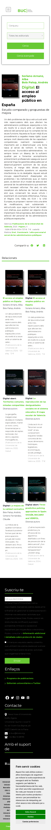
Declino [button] (31, 817)
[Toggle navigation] (8, 9)
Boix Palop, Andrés (35, 82)
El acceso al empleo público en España (35, 301)
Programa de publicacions (20, 678)
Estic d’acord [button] (30, 812)
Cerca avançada (25, 55)
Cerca (25, 45)
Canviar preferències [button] (30, 822)
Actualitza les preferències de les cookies (21, 1)
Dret (14, 232)
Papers (22, 226)
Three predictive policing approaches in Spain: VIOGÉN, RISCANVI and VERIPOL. (36, 511)
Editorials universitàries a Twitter (24, 683)
